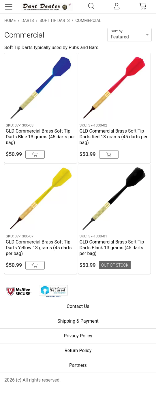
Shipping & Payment (78, 321)
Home (10, 20)
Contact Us (78, 306)
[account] (116, 6)
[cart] (142, 6)
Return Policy (78, 350)
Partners (78, 365)
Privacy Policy (78, 336)
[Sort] (129, 35)
